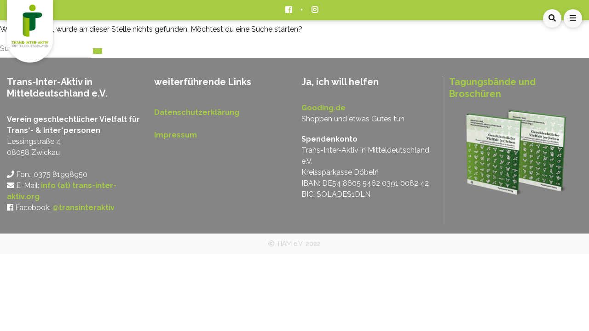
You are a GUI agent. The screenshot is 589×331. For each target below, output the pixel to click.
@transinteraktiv (83, 207)
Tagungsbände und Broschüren (492, 87)
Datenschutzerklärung (196, 112)
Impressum (175, 135)
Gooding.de (323, 107)
